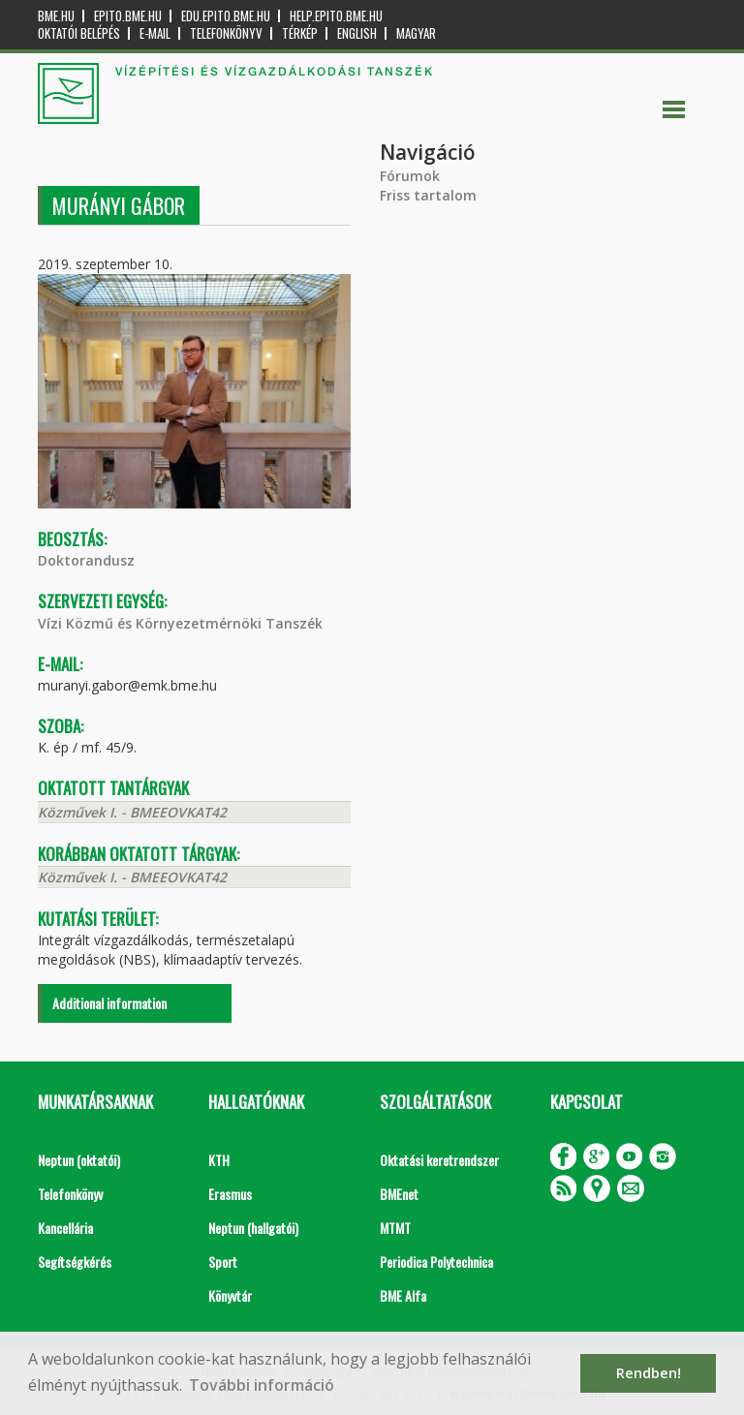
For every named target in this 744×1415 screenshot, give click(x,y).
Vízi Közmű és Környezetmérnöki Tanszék (180, 623)
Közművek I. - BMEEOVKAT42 (132, 812)
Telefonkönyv (226, 33)
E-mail (155, 33)
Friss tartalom (428, 195)
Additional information (109, 1003)
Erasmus (230, 1194)
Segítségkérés (74, 1261)
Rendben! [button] (648, 1373)
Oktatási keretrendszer (439, 1160)
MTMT (395, 1227)
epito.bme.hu (128, 16)
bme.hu (56, 16)
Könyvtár (230, 1295)
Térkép (300, 33)
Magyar (416, 33)
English (357, 33)
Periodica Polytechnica (436, 1261)
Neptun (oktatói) (79, 1160)
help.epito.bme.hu (336, 16)
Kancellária (65, 1227)
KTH (219, 1160)
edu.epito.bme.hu (225, 16)
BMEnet (399, 1194)
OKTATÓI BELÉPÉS (79, 33)
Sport (222, 1261)
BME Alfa (403, 1295)
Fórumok (410, 176)
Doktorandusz (86, 560)
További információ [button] (261, 1385)
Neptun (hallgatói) (253, 1227)
